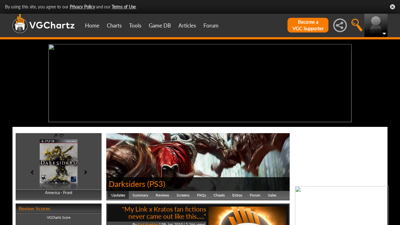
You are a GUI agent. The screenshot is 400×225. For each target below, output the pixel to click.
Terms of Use (124, 6)
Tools (135, 25)
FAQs (201, 195)
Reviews (162, 195)
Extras (237, 195)
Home (92, 25)
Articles (187, 25)
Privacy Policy (82, 6)
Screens (183, 195)
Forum (210, 25)
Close (392, 6)
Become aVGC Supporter (307, 25)
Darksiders (127, 183)
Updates (118, 195)
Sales (272, 195)
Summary (140, 195)
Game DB (160, 25)
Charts (114, 25)
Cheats (219, 195)
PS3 (156, 183)
